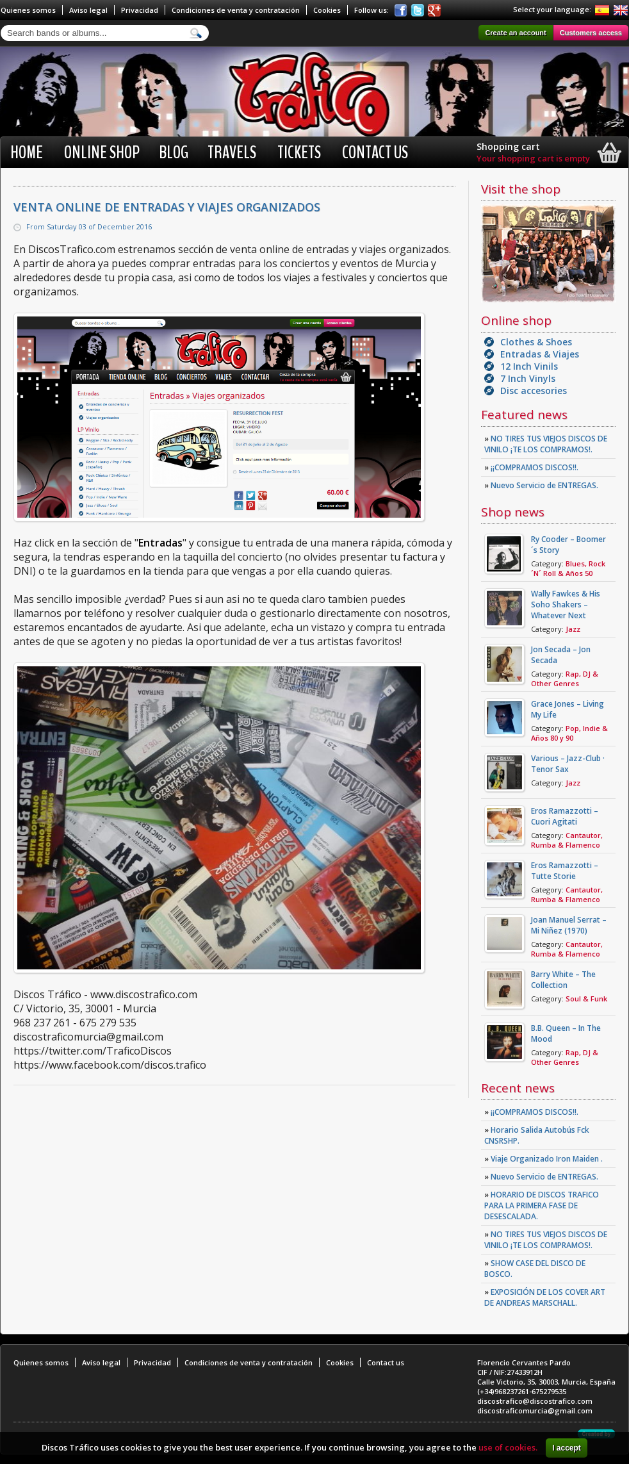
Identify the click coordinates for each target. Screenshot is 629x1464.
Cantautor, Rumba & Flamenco (567, 840)
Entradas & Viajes (539, 354)
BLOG (173, 152)
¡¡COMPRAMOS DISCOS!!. (531, 467)
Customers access (591, 33)
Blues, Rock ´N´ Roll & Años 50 (568, 568)
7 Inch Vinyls (527, 378)
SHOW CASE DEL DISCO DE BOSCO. (534, 1268)
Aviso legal (88, 10)
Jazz (573, 629)
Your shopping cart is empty (533, 158)
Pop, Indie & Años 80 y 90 (569, 733)
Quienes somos (28, 10)
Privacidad (139, 10)
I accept (566, 1447)
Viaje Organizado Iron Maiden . (543, 1158)
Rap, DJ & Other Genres (564, 678)
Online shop (102, 152)
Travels (232, 152)
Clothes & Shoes (536, 342)
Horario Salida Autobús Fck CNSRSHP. (536, 1135)
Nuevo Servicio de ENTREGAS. (541, 485)
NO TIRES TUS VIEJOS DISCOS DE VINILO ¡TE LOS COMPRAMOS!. (545, 444)
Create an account (515, 33)
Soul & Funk (586, 998)
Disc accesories (533, 390)
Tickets (299, 152)
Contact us (375, 152)
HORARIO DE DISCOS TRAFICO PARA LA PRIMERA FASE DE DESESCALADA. (541, 1205)
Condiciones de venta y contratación (236, 10)
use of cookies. (507, 1447)
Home (26, 152)
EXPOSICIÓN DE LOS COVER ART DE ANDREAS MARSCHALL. (544, 1297)
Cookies (327, 10)
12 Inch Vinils (529, 366)
